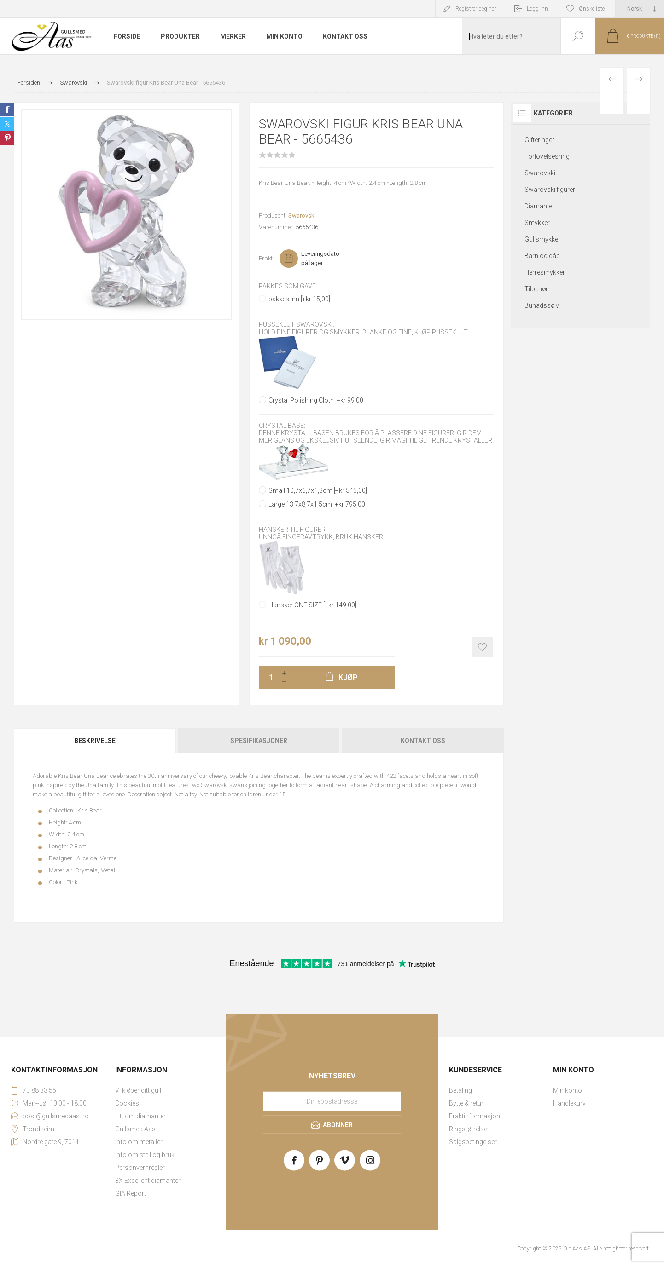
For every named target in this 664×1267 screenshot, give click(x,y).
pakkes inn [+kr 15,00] (299, 299)
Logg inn (537, 9)
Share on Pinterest (7, 138)
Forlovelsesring (547, 156)
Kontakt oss (423, 740)
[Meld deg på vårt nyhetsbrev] (332, 1101)
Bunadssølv (541, 305)
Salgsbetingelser (473, 1142)
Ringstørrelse (468, 1129)
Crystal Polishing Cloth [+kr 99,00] (316, 400)
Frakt (266, 258)
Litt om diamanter (140, 1116)
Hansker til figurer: (293, 529)
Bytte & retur (466, 1103)
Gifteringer (539, 140)
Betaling (460, 1090)
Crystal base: (282, 425)
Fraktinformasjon (474, 1116)
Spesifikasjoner (258, 740)
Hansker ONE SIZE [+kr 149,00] (312, 605)
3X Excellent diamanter (148, 1180)
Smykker (537, 222)
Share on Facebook (7, 109)
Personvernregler (140, 1167)
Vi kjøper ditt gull (138, 1090)
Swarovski (302, 215)
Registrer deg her (475, 9)
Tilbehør (536, 289)
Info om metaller (139, 1142)
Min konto (567, 1090)
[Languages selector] (640, 8)
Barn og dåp (542, 255)
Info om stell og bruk (145, 1154)
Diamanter (539, 206)
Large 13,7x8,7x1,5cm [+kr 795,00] (317, 504)
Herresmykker (544, 272)
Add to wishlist (482, 647)
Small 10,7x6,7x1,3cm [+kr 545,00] (317, 490)
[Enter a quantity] (268, 677)
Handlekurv (569, 1103)
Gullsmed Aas (135, 1129)
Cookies (127, 1103)
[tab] (95, 740)
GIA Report (130, 1193)
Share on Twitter (7, 124)
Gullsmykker (542, 239)
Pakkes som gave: (288, 286)
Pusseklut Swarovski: (296, 324)
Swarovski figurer (549, 189)
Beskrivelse (95, 740)
